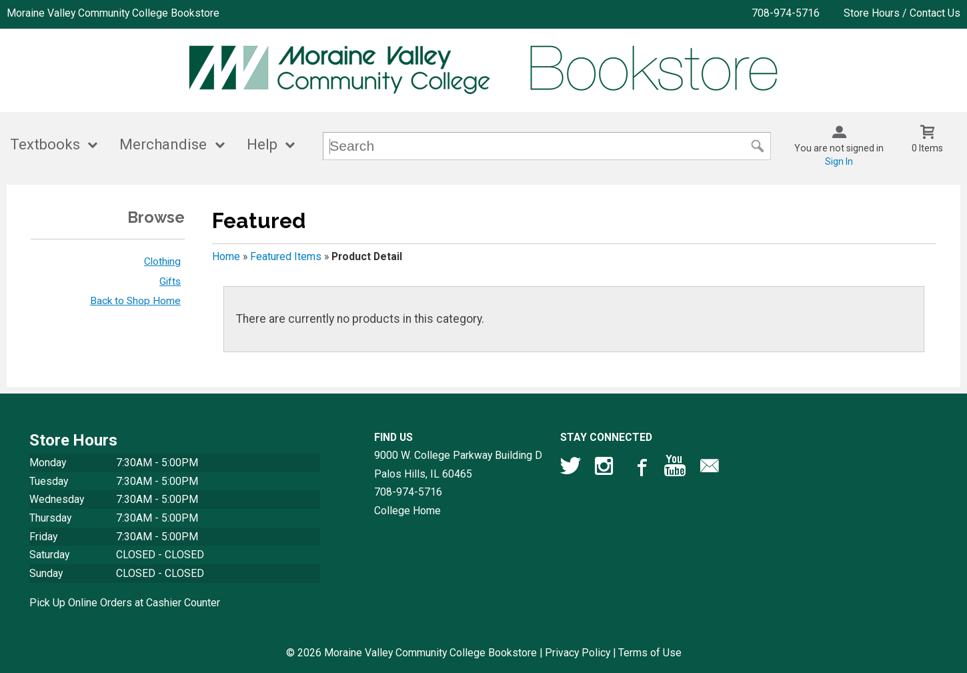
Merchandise (163, 144)
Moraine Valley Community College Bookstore (113, 13)
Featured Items (285, 256)
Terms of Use (650, 652)
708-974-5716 (786, 13)
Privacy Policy (577, 652)
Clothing (162, 261)
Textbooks (45, 144)
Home (226, 256)
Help (262, 144)
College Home (407, 510)
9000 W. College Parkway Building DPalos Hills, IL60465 (458, 464)
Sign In (839, 161)
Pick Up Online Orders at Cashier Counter (124, 602)
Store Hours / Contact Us (902, 13)
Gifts (170, 281)
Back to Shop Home (135, 301)
